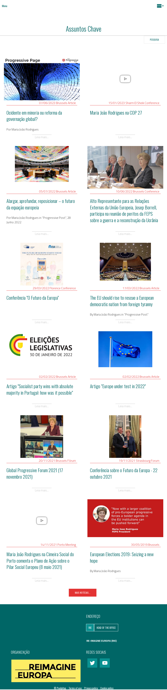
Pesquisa (154, 39)
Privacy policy (91, 688)
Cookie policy (106, 688)
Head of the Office (106, 628)
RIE (90, 628)
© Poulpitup (60, 688)
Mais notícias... (82, 592)
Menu (4, 6)
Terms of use (75, 688)
